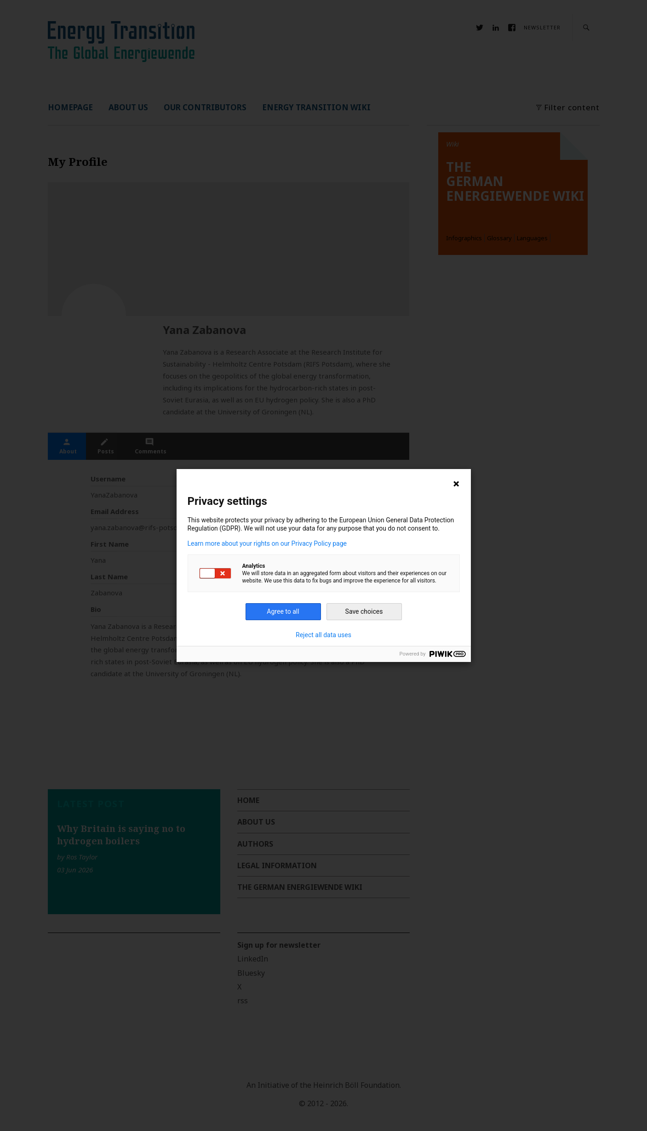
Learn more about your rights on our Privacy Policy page (267, 543)
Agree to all (283, 611)
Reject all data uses (323, 635)
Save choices (364, 611)
